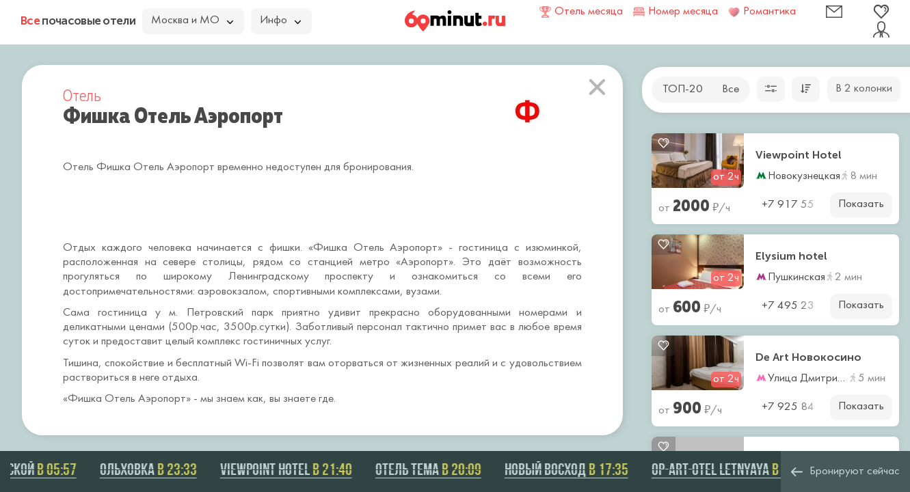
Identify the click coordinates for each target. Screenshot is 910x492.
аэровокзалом (232, 291)
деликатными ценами (114, 327)
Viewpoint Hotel (798, 155)
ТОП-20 (683, 89)
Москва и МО (192, 20)
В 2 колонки (863, 88)
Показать (861, 204)
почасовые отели (78, 20)
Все (730, 89)
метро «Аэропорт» (407, 262)
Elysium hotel (791, 256)
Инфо (280, 20)
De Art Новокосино (808, 357)
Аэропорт (162, 399)
